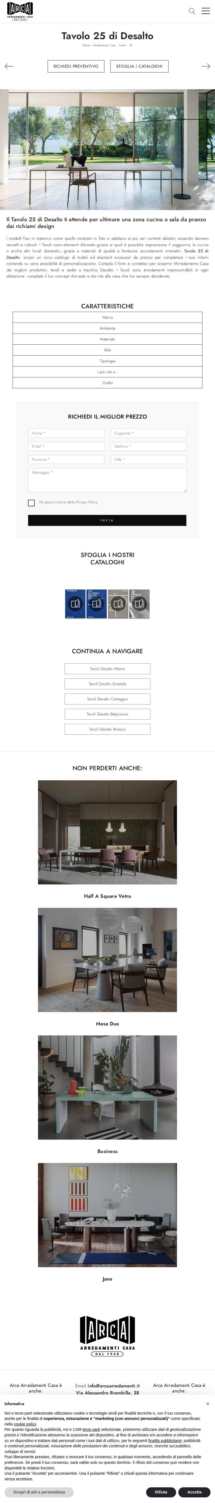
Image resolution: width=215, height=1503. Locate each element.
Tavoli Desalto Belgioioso (107, 714)
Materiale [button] (107, 339)
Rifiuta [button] (161, 1492)
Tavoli (122, 45)
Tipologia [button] (107, 361)
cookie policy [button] (25, 1424)
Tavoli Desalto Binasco (107, 729)
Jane (108, 1279)
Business (107, 1151)
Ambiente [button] (107, 328)
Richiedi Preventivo (76, 66)
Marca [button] (107, 317)
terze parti (91, 1429)
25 (131, 45)
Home (86, 45)
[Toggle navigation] (205, 11)
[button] (207, 1403)
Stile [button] (107, 350)
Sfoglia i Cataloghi (139, 66)
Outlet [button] (107, 383)
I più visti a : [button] (107, 372)
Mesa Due (107, 1024)
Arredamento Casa (104, 45)
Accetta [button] (194, 1492)
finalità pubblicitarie (165, 1440)
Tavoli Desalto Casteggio (107, 699)
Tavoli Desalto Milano (107, 668)
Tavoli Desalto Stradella (108, 684)
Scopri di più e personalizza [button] (39, 1492)
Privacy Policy (87, 502)
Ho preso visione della (68, 502)
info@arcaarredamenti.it (113, 1385)
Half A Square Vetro (107, 896)
